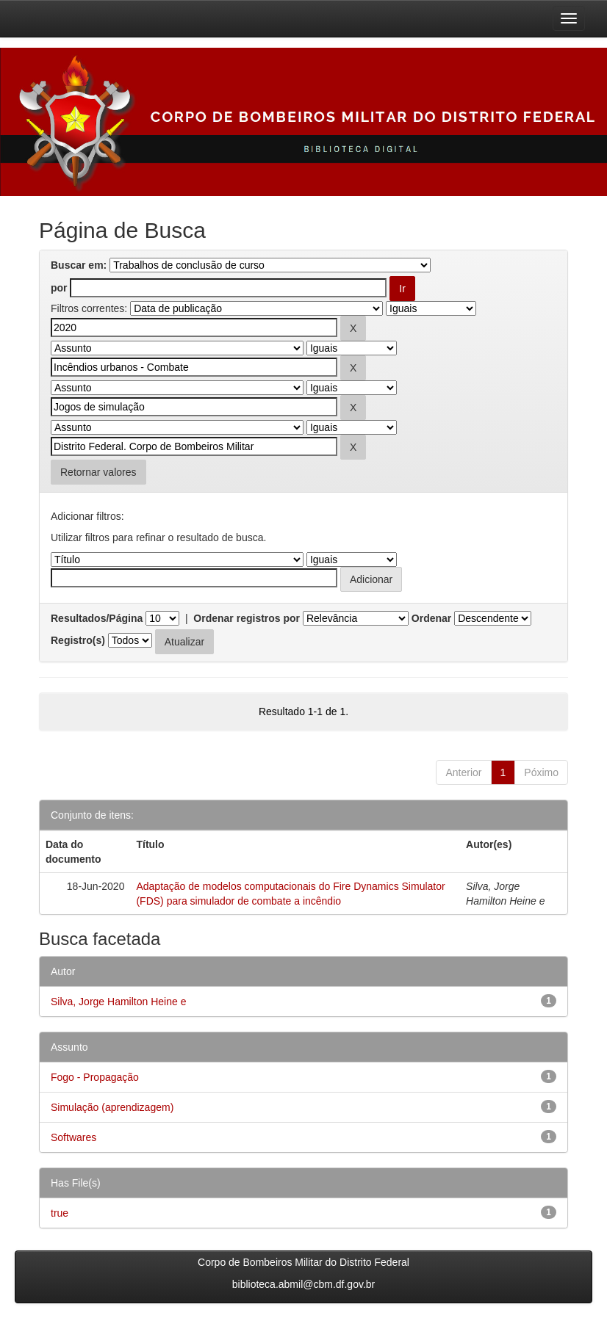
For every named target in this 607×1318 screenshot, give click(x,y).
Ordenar (431, 618)
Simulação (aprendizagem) (112, 1107)
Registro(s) (78, 640)
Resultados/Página (97, 618)
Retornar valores (98, 472)
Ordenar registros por (246, 618)
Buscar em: (79, 265)
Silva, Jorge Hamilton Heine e (118, 1001)
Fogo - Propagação (95, 1077)
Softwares (73, 1137)
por (59, 288)
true (59, 1213)
